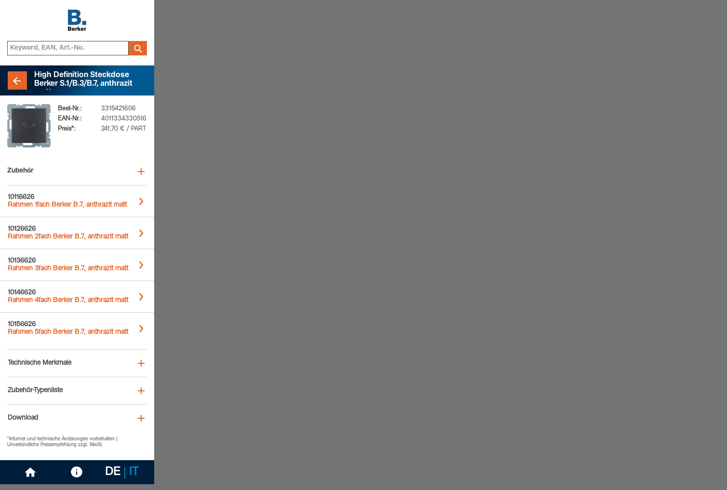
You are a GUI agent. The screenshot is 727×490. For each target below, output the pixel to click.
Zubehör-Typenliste (35, 390)
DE (112, 472)
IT (134, 472)
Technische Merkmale (39, 363)
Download (23, 418)
